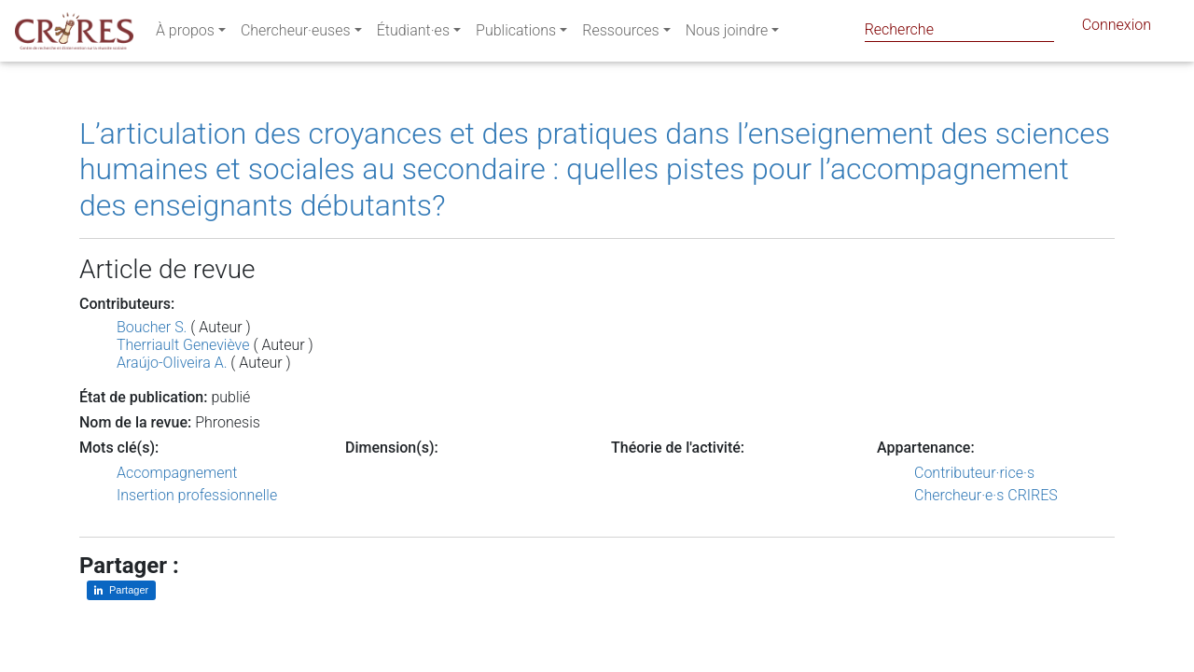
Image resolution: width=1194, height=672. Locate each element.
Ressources (620, 34)
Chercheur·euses (296, 34)
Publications (516, 34)
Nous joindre (727, 34)
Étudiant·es (413, 34)
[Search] (959, 29)
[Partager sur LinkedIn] (121, 590)
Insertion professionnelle (197, 495)
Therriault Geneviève (183, 345)
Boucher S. (152, 327)
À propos (185, 34)
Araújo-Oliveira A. (172, 362)
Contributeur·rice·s (974, 473)
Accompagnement (177, 473)
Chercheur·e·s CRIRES (986, 495)
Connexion (1116, 28)
